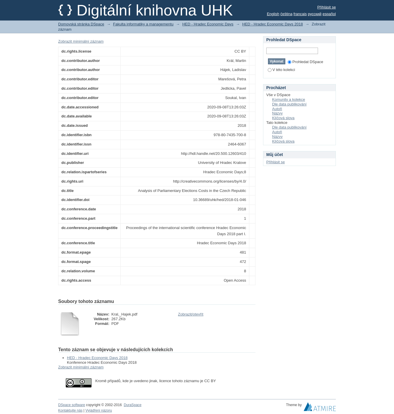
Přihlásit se (326, 7)
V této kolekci (281, 69)
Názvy (277, 113)
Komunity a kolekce (288, 99)
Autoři (277, 109)
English (273, 14)
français (300, 14)
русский (315, 14)
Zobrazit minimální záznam (80, 41)
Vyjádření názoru (98, 410)
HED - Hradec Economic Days (208, 24)
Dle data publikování (289, 104)
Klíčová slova (283, 118)
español (329, 14)
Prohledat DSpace (305, 62)
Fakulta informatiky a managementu (143, 24)
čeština (286, 14)
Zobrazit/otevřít (190, 314)
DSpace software (71, 405)
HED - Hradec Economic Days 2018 (272, 24)
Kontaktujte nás (70, 410)
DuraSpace (132, 405)
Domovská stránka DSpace (81, 24)
